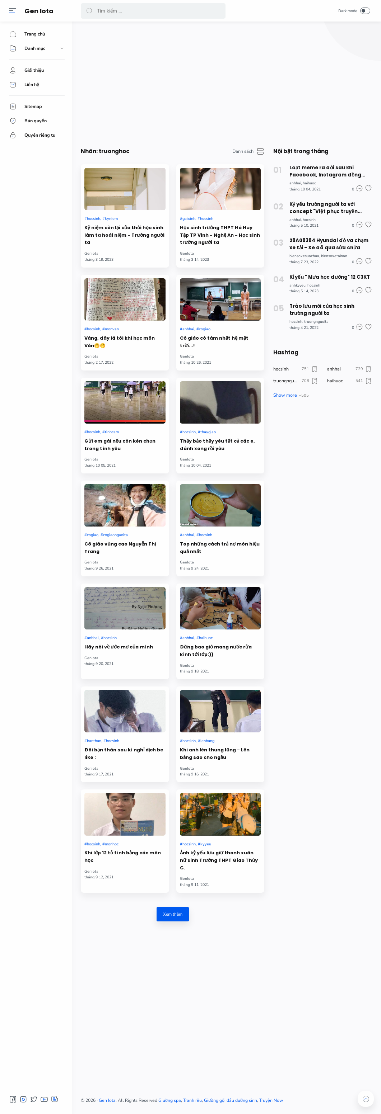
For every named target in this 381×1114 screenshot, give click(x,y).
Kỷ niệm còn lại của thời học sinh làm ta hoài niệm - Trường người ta (124, 235)
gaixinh (188, 218)
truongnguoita (316, 321)
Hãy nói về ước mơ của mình (118, 646)
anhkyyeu (297, 285)
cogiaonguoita (115, 535)
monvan (112, 329)
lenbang (207, 741)
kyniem (111, 218)
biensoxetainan (334, 256)
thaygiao (208, 432)
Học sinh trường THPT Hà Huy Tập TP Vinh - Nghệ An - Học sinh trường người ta (220, 235)
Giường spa (169, 1100)
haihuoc (206, 638)
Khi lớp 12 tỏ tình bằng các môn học (122, 856)
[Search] (153, 11)
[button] (12, 10)
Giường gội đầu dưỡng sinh (230, 1100)
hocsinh (93, 218)
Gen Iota (39, 10)
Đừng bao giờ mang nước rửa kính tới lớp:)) (216, 650)
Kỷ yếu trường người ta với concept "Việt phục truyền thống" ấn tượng (323, 208)
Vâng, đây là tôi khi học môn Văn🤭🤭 (119, 342)
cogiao (204, 329)
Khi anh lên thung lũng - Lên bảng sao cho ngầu (215, 753)
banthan (94, 741)
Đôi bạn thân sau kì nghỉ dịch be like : (123, 753)
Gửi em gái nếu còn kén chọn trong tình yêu (119, 445)
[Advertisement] (226, 82)
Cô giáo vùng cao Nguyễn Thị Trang (120, 548)
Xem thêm (172, 914)
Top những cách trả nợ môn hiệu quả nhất (220, 548)
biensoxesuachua (304, 256)
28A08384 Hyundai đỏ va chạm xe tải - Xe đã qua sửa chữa (328, 244)
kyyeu (205, 844)
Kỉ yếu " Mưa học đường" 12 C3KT (329, 277)
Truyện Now (271, 1100)
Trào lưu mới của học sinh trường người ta (321, 310)
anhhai (188, 329)
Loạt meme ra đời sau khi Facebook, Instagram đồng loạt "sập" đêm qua (325, 171)
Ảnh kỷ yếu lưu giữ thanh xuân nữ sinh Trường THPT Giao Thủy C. (219, 860)
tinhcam (112, 432)
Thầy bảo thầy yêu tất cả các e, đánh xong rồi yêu (217, 445)
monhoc (112, 844)
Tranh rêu (192, 1100)
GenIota (91, 253)
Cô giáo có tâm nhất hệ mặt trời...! (214, 342)
